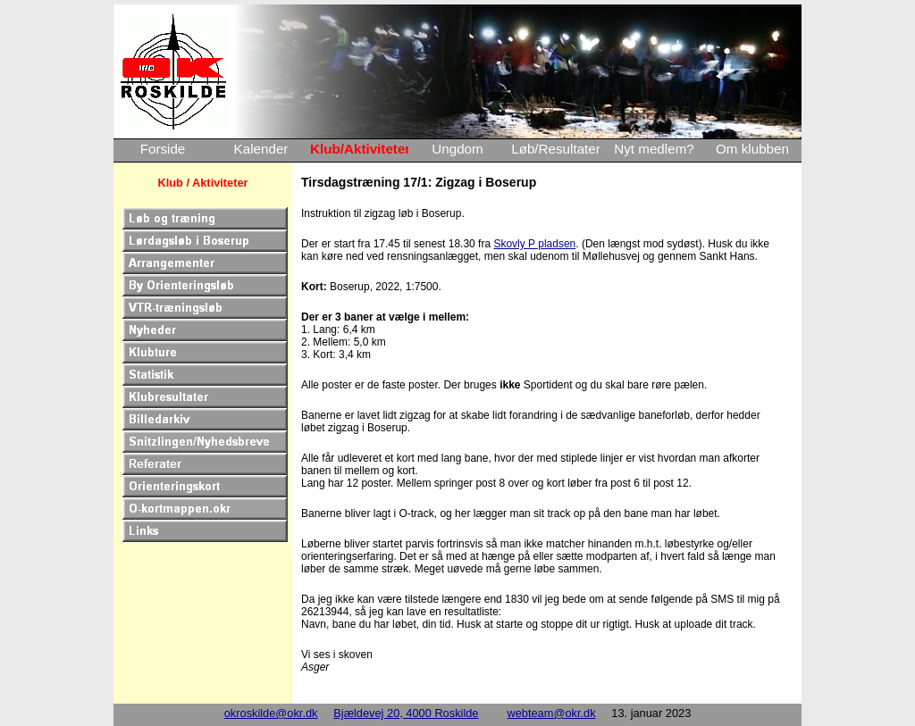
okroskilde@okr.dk (271, 713)
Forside (163, 148)
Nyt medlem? (653, 148)
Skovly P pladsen (534, 244)
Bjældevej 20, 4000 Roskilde (405, 713)
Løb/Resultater (555, 148)
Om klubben (752, 148)
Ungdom (457, 148)
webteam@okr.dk (551, 713)
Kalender (261, 148)
